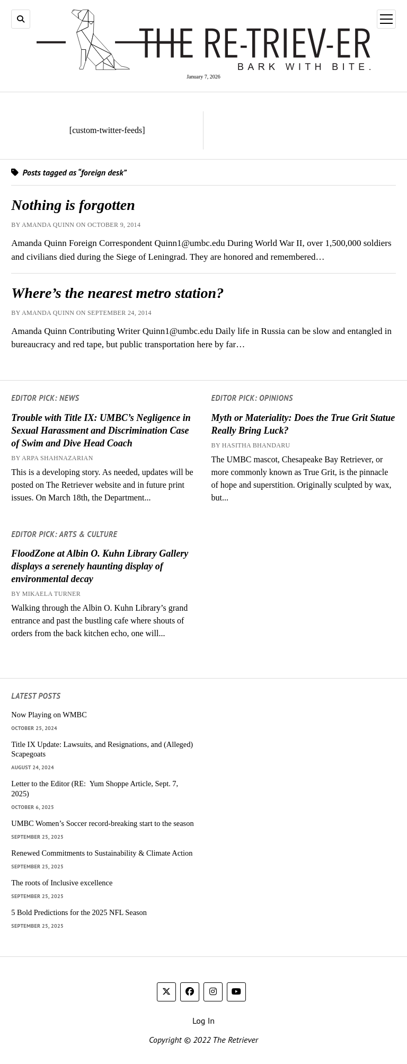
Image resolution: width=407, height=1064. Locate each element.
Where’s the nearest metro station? (117, 293)
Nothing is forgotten (73, 205)
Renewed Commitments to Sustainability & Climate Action (101, 853)
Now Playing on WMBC (48, 714)
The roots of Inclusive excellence (61, 882)
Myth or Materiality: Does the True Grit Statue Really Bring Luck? (303, 424)
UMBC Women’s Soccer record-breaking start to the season (102, 823)
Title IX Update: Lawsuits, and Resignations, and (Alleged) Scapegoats (102, 749)
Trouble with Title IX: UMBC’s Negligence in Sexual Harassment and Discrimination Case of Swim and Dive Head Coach (100, 430)
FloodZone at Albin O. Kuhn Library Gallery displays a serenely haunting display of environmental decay (99, 566)
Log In (203, 1020)
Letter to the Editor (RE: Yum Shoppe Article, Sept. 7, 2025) (94, 788)
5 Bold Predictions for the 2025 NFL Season (79, 912)
